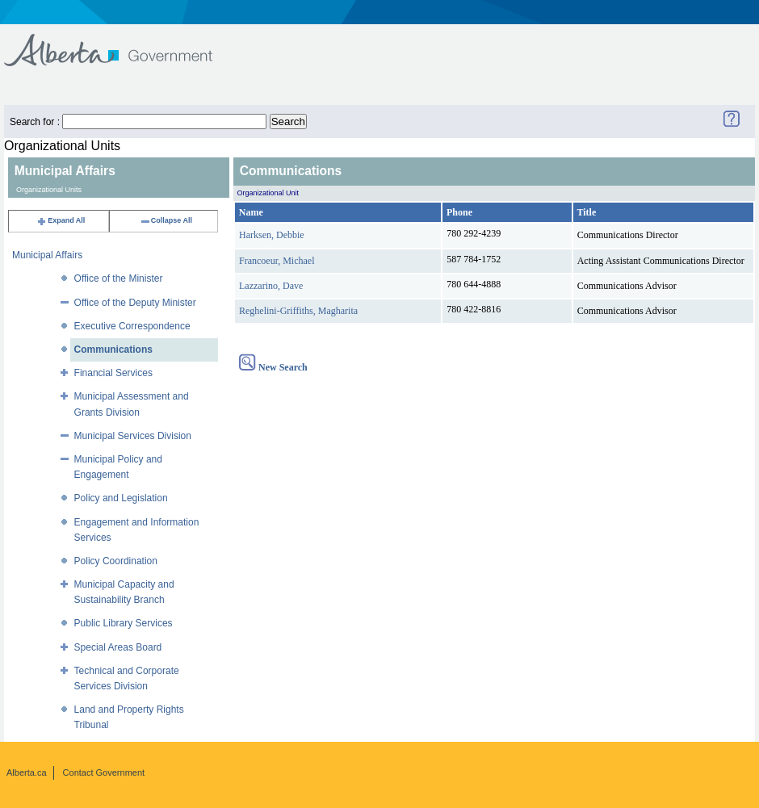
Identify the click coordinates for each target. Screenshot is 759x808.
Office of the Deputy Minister (135, 302)
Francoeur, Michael (276, 260)
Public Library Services (123, 623)
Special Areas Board (118, 647)
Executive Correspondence (132, 326)
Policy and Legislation (121, 498)
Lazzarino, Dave (271, 285)
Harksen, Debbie (271, 235)
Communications (113, 349)
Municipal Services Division (132, 436)
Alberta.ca (26, 772)
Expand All (60, 220)
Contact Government (104, 772)
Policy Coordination (115, 561)
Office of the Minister (118, 278)
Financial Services (113, 373)
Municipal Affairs (47, 255)
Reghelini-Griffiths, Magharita (298, 310)
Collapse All (166, 220)
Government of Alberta (121, 42)
